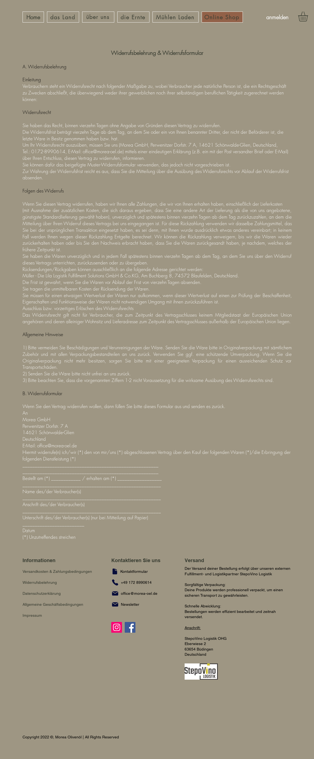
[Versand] (197, 560)
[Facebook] (130, 627)
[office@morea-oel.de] (137, 593)
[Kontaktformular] (132, 571)
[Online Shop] (222, 17)
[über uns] (98, 17)
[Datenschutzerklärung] (44, 593)
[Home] (33, 17)
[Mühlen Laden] (175, 17)
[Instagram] (116, 627)
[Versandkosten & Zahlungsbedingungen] (63, 571)
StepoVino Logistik (256, 574)
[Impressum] (33, 615)
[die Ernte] (133, 17)
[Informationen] (46, 560)
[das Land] (63, 17)
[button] (127, 604)
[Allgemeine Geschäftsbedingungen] (57, 604)
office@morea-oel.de (103, 151)
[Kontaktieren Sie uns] (140, 560)
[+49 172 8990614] (137, 582)
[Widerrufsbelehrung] (42, 582)
